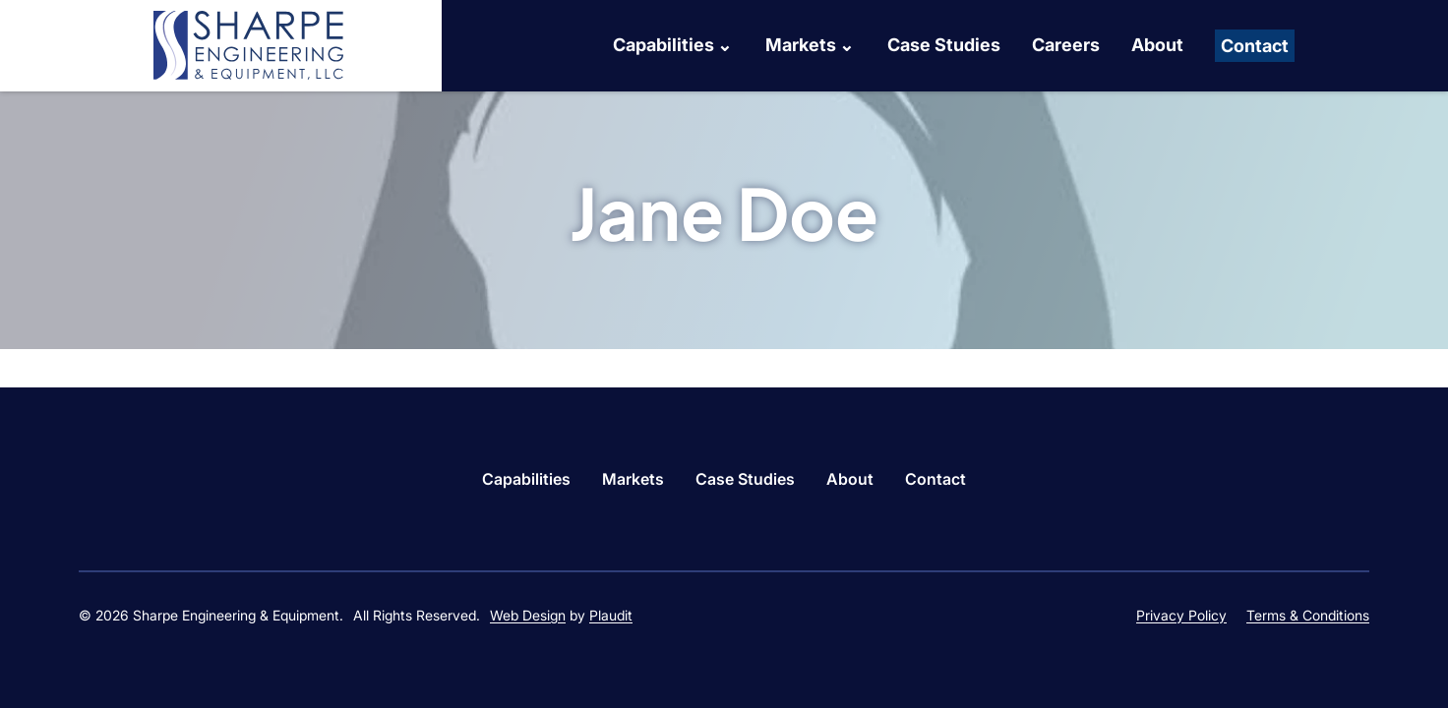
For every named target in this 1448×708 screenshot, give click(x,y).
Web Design (528, 615)
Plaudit (611, 615)
